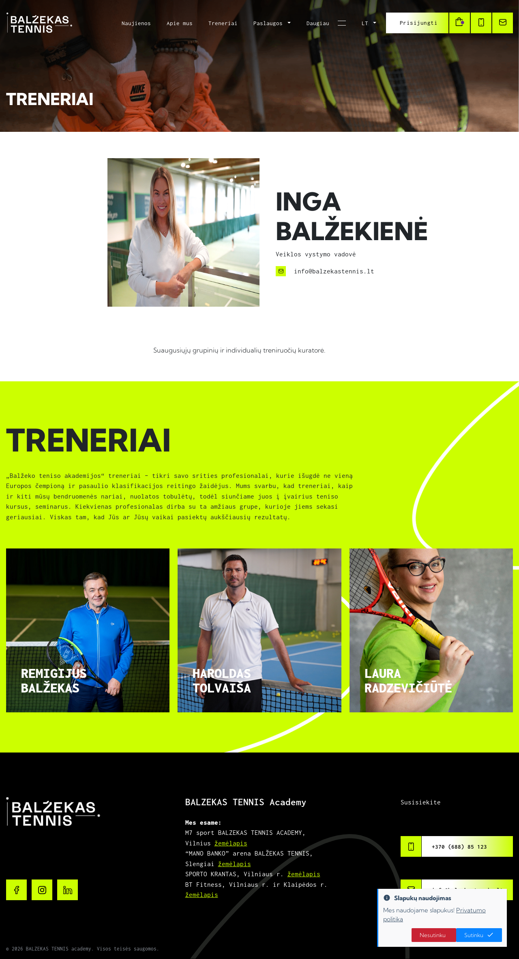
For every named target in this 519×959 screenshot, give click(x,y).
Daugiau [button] (319, 23)
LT (366, 23)
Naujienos (136, 23)
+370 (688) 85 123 (459, 846)
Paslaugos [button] (269, 23)
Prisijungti (419, 22)
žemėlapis (230, 843)
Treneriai (223, 23)
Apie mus (180, 23)
